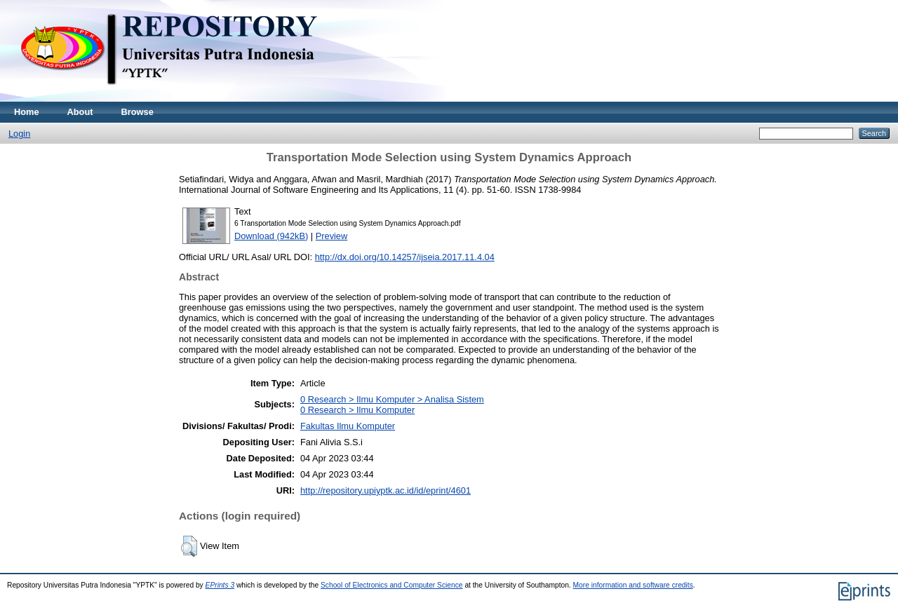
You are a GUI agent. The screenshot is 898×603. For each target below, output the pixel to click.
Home (26, 112)
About (80, 112)
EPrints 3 (220, 585)
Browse (137, 112)
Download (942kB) (271, 236)
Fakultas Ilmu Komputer (347, 426)
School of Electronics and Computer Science (392, 585)
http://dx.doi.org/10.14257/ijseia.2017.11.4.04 (405, 257)
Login (19, 133)
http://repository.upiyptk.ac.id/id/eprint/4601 (385, 490)
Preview (332, 236)
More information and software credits (633, 585)
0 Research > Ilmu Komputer (357, 410)
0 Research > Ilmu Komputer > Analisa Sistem (392, 399)
